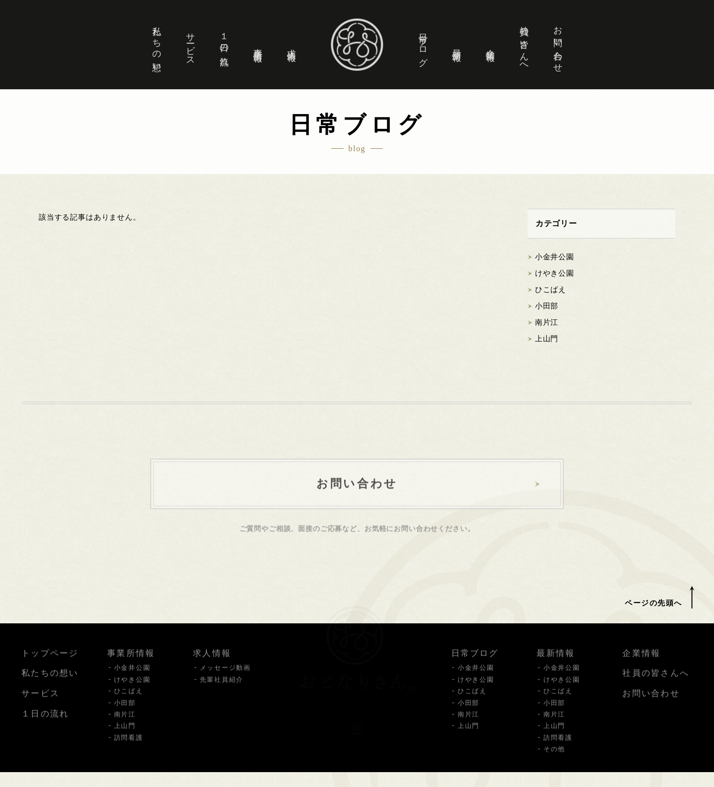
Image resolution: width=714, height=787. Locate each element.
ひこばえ (550, 290)
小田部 (547, 306)
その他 (554, 757)
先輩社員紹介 (221, 688)
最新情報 (457, 45)
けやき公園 (554, 274)
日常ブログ (423, 45)
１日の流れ (224, 45)
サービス (190, 45)
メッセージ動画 (225, 676)
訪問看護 (128, 746)
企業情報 (490, 45)
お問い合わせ (558, 45)
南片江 (547, 323)
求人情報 (292, 45)
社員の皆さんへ (524, 45)
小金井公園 (554, 257)
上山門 (547, 339)
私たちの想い (157, 45)
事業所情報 (258, 45)
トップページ (49, 661)
